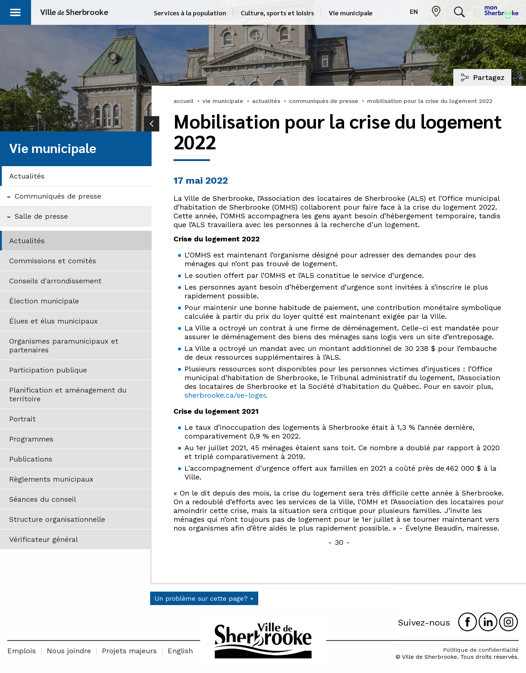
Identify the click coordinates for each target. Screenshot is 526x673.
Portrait (22, 418)
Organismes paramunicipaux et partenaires (63, 345)
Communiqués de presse (58, 196)
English (180, 650)
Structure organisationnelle (57, 519)
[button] (15, 11)
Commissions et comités (52, 260)
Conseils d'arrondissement (55, 280)
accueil (184, 100)
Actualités (27, 176)
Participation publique (48, 370)
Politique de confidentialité (481, 649)
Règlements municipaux (51, 479)
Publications (30, 459)
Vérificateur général (43, 539)
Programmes (31, 439)
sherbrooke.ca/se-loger (224, 395)
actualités (266, 100)
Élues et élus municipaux (53, 321)
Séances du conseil (42, 499)
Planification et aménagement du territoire (67, 394)
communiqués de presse (323, 100)
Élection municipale (44, 301)
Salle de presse (41, 216)
